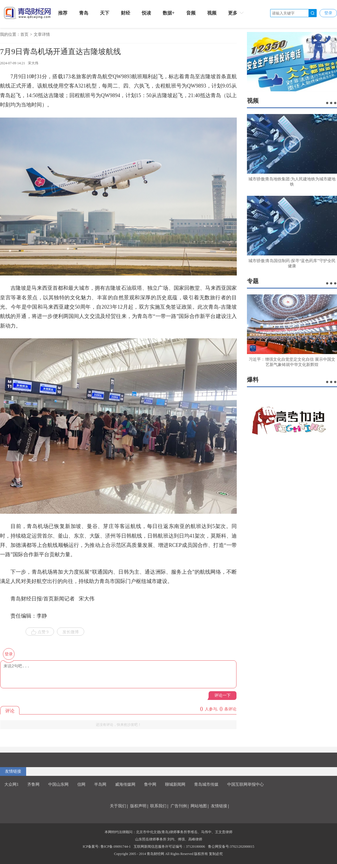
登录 (328, 13)
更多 (236, 12)
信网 (81, 784)
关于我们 (118, 806)
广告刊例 (179, 806)
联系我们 (158, 806)
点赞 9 (40, 632)
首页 (24, 34)
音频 (191, 12)
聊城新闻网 (175, 784)
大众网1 (11, 784)
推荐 (62, 12)
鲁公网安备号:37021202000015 (231, 847)
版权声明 (138, 806)
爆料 (253, 379)
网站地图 (199, 806)
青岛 (83, 12)
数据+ (169, 12)
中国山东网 (58, 784)
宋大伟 (33, 63)
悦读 (146, 12)
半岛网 (100, 784)
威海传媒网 (125, 784)
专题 (253, 281)
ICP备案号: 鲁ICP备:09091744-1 (107, 847)
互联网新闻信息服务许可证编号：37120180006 (169, 847)
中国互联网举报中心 (245, 784)
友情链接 (13, 771)
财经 (125, 12)
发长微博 (70, 632)
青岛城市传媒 (206, 784)
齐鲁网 (33, 784)
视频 (211, 12)
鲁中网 (150, 784)
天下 (104, 12)
